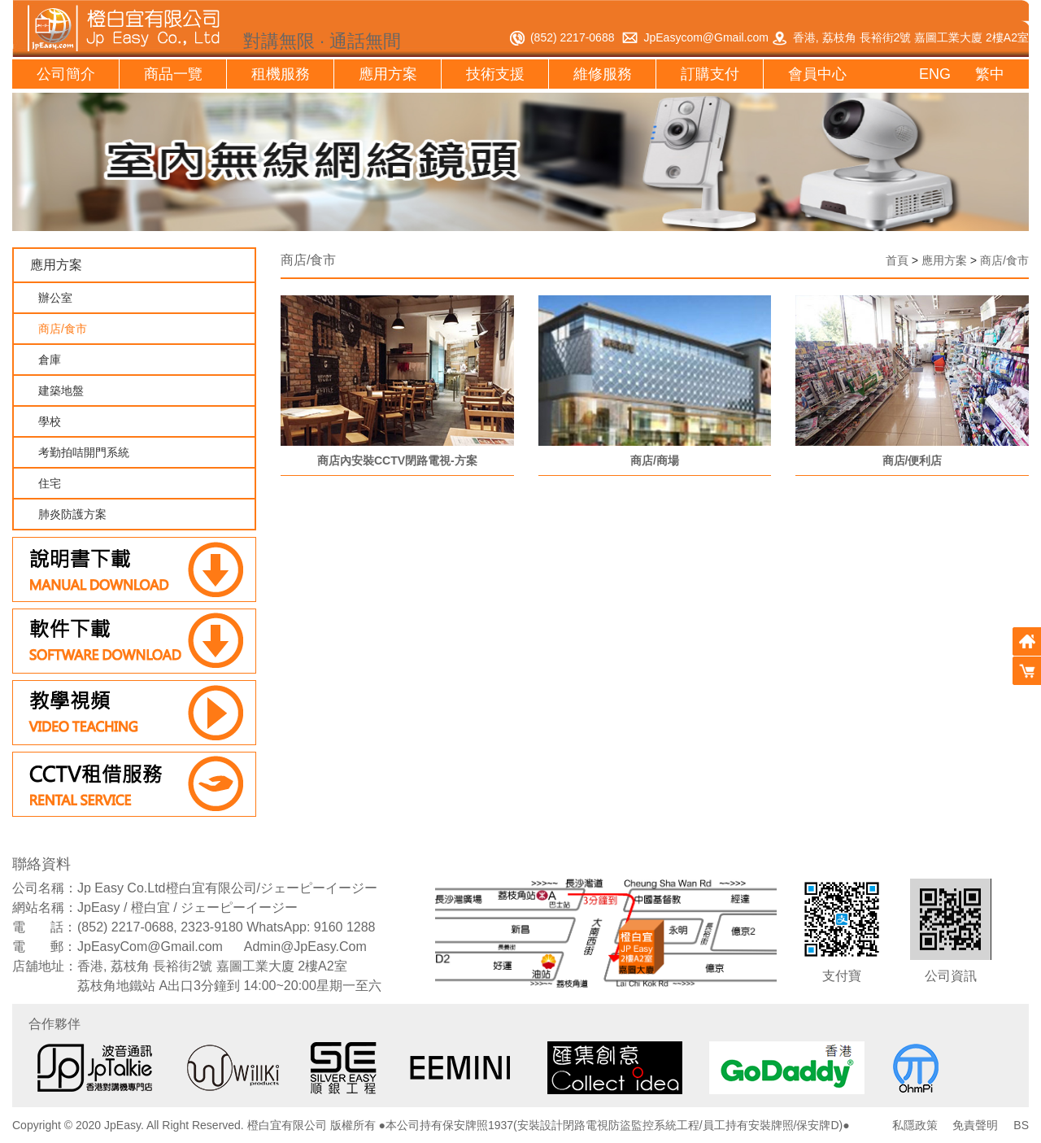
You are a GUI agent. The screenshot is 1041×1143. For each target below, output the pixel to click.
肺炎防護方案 (72, 514)
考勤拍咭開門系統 (83, 452)
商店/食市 (62, 328)
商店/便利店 (912, 459)
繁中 (989, 74)
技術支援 (495, 74)
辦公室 (55, 297)
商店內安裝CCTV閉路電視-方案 (397, 459)
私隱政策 (915, 1125)
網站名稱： (44, 907)
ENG (935, 74)
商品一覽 (173, 74)
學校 (49, 421)
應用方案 (388, 74)
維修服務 (602, 74)
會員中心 (817, 74)
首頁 (888, 260)
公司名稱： (44, 888)
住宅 (49, 483)
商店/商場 (654, 459)
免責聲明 (975, 1125)
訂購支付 (710, 74)
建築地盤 (61, 390)
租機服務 (280, 74)
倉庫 (49, 359)
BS (1021, 1125)
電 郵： (44, 946)
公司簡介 (66, 74)
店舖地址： (44, 966)
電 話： (44, 927)
